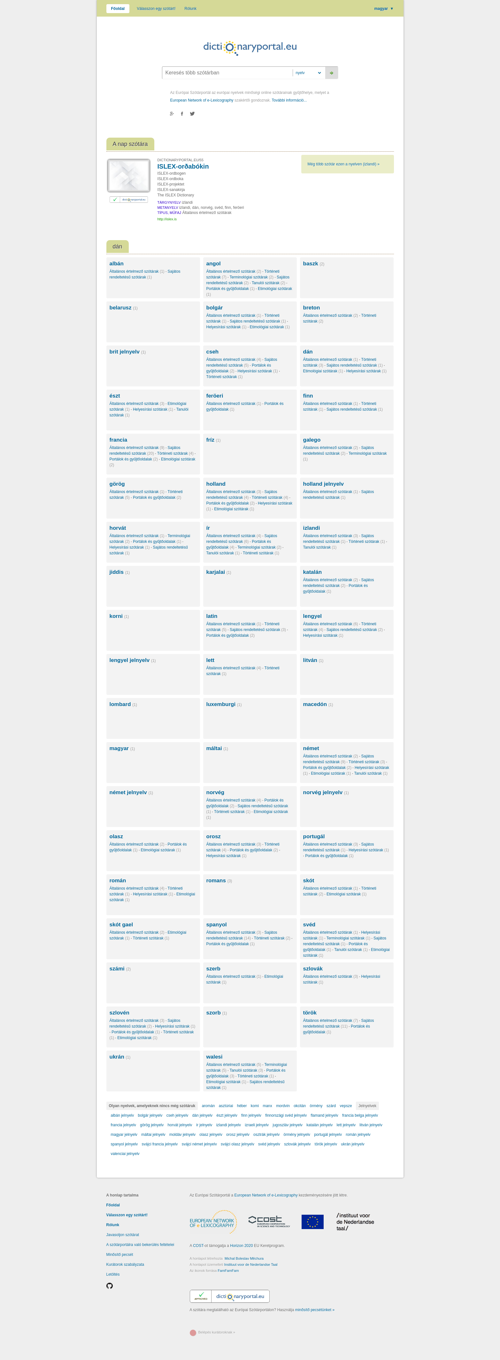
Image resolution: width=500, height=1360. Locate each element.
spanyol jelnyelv (124, 1144)
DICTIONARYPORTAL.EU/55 (181, 160)
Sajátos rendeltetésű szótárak (258, 321)
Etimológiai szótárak (270, 327)
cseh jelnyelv (177, 1115)
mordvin (283, 1106)
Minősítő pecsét (119, 1254)
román (118, 881)
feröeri (214, 396)
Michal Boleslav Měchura (244, 1258)
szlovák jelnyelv (297, 1144)
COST (198, 1245)
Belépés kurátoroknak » (216, 1332)
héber (242, 1106)
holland (216, 484)
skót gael (121, 925)
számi (120, 969)
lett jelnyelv (346, 1125)
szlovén (119, 1013)
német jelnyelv (131, 792)
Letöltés (113, 1274)
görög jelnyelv (152, 1125)
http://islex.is (167, 219)
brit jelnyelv (128, 352)
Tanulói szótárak (268, 283)
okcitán (300, 1106)
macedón (318, 704)
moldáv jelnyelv (182, 1134)
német (311, 748)
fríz (213, 440)
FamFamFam (228, 1271)
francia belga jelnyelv (360, 1115)
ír (208, 528)
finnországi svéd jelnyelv (286, 1115)
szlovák (313, 969)
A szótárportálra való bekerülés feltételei (140, 1244)
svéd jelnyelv (269, 1144)
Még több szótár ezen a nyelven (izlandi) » (344, 164)
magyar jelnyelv (124, 1134)
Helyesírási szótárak (226, 327)
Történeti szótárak (224, 377)
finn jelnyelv (251, 1115)
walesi (214, 1057)
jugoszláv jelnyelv (287, 1125)
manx (267, 1106)
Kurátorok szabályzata (125, 1264)
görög (117, 484)
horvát (118, 528)
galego (312, 440)
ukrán (120, 1057)
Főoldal (118, 8)
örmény (316, 1106)
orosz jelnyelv (238, 1134)
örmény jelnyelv (296, 1134)
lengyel (312, 616)
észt (115, 396)
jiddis (120, 572)
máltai (217, 748)
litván (313, 660)
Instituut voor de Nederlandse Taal (251, 1264)
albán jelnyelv (122, 1115)
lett (210, 660)
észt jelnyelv (226, 1115)
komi (255, 1106)
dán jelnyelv (202, 1115)
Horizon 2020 (241, 1245)
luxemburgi (224, 704)
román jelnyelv (358, 1134)
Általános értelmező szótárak (137, 271)
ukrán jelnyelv (352, 1144)
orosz (213, 836)
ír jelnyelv (204, 1125)
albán (117, 264)
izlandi (311, 528)
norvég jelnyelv (326, 792)
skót (308, 881)
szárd (331, 1106)
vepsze (346, 1106)
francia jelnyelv (123, 1125)
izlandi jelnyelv (228, 1125)
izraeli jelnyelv (257, 1125)
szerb (213, 969)
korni (119, 616)
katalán (312, 572)
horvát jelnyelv (180, 1125)
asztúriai (226, 1106)
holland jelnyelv (323, 484)
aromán (208, 1106)
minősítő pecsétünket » (315, 1310)
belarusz (124, 308)
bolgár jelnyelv (150, 1115)
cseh (212, 352)
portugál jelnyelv (328, 1134)
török (310, 1013)
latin (212, 616)
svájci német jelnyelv (199, 1144)
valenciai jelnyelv (125, 1153)
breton (311, 308)
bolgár (214, 308)
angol (213, 264)
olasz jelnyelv (210, 1134)
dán (308, 352)
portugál (314, 836)
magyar (384, 8)
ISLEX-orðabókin (183, 166)
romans (219, 881)
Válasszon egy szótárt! (156, 8)
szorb (216, 1013)
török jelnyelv (326, 1144)
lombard (123, 704)
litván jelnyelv (370, 1125)
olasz (116, 836)
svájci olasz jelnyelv (237, 1144)
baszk (314, 264)
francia (118, 440)
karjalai (218, 572)
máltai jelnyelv (153, 1134)
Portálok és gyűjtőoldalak (230, 288)
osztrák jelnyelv (266, 1134)
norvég (215, 792)
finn (308, 396)
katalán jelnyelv (319, 1125)
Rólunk (190, 8)
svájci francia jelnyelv (160, 1144)
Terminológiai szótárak (251, 277)
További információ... (289, 100)
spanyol (216, 925)
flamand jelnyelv (324, 1115)
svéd (309, 925)
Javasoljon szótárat (122, 1235)
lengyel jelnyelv (133, 660)
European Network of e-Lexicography (202, 100)
